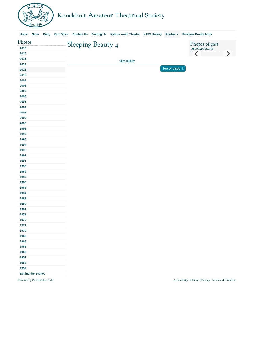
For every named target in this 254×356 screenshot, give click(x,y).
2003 (23, 112)
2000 (23, 123)
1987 (23, 176)
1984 (23, 193)
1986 (23, 182)
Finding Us (99, 34)
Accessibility (181, 280)
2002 (23, 117)
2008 (23, 85)
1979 (23, 214)
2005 (23, 101)
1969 (23, 236)
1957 (23, 257)
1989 (23, 171)
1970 (23, 230)
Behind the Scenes (32, 273)
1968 (23, 241)
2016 (23, 53)
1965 (23, 246)
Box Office (61, 34)
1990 (23, 166)
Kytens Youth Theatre (125, 34)
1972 (23, 219)
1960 (23, 252)
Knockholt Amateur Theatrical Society (111, 15)
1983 (23, 198)
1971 (23, 225)
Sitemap (194, 280)
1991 (23, 160)
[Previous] (196, 53)
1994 (23, 144)
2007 (23, 91)
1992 (23, 155)
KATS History (152, 34)
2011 (23, 69)
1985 (23, 187)
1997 (23, 134)
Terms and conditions (224, 280)
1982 (23, 203)
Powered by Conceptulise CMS (35, 280)
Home (24, 34)
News (35, 34)
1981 (23, 209)
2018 (23, 48)
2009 (23, 80)
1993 (23, 150)
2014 (23, 64)
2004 (23, 107)
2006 (23, 96)
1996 (23, 139)
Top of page (171, 68)
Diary (46, 34)
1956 (23, 262)
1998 (23, 128)
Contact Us (80, 34)
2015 (23, 58)
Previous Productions (197, 34)
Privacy (205, 280)
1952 (23, 268)
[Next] (227, 53)
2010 (23, 75)
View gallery (127, 60)
